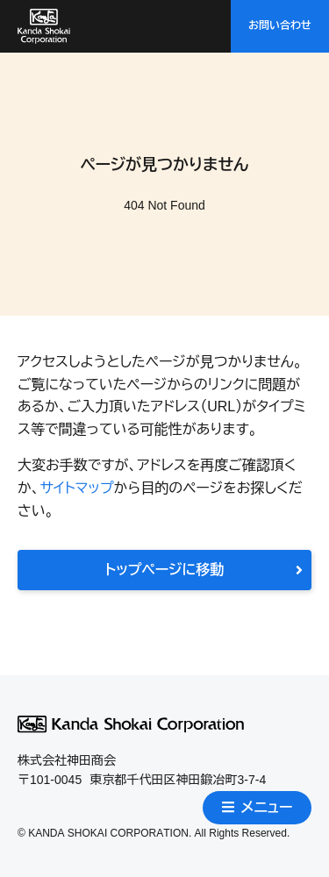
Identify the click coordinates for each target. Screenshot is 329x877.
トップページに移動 (204, 569)
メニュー (257, 807)
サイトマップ (76, 488)
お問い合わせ (279, 25)
